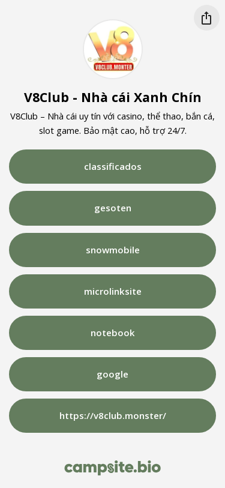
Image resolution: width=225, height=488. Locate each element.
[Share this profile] (207, 18)
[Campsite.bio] (112, 468)
